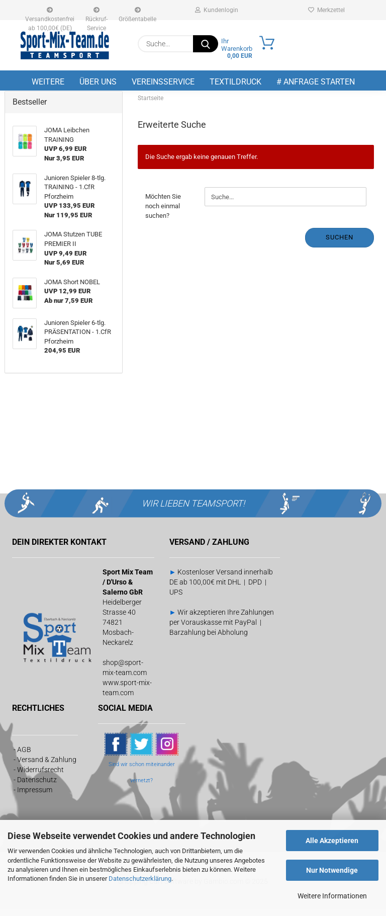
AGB (24, 756)
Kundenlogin (216, 10)
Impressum (34, 796)
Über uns (98, 82)
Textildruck (235, 82)
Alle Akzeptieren (332, 841)
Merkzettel (326, 10)
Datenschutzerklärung (140, 878)
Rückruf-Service (96, 13)
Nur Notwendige (332, 870)
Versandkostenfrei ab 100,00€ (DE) (49, 13)
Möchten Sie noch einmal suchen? (163, 213)
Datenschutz (37, 786)
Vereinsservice (163, 82)
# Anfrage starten (315, 82)
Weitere (48, 82)
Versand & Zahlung (46, 766)
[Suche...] (205, 43)
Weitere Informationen (332, 896)
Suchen (339, 244)
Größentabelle (137, 13)
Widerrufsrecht (40, 776)
